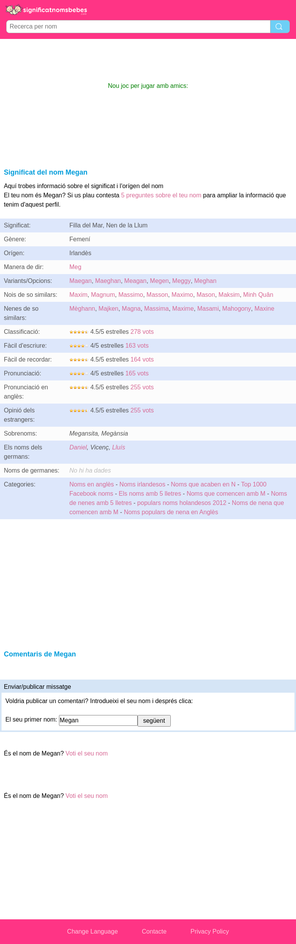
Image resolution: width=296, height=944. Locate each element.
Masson (157, 294)
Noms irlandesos (142, 484)
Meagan (135, 281)
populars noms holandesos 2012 (181, 503)
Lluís (118, 447)
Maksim (229, 294)
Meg (75, 267)
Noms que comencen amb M (226, 493)
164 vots (142, 359)
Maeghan (108, 281)
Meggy (181, 281)
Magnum (103, 294)
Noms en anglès (91, 484)
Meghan (205, 281)
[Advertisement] (148, 60)
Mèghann (82, 308)
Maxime (183, 308)
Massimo (130, 294)
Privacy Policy (209, 931)
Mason (206, 294)
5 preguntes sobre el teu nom (161, 195)
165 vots (136, 373)
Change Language (92, 931)
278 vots (142, 331)
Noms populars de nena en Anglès (171, 512)
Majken (109, 308)
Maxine (264, 308)
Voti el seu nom (87, 753)
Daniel (78, 447)
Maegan (80, 281)
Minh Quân (258, 294)
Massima (156, 308)
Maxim (78, 294)
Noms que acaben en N (203, 484)
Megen (159, 281)
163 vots (136, 345)
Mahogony (236, 308)
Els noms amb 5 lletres (150, 493)
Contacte (154, 931)
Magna (131, 308)
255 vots (142, 387)
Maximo (182, 294)
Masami (208, 308)
